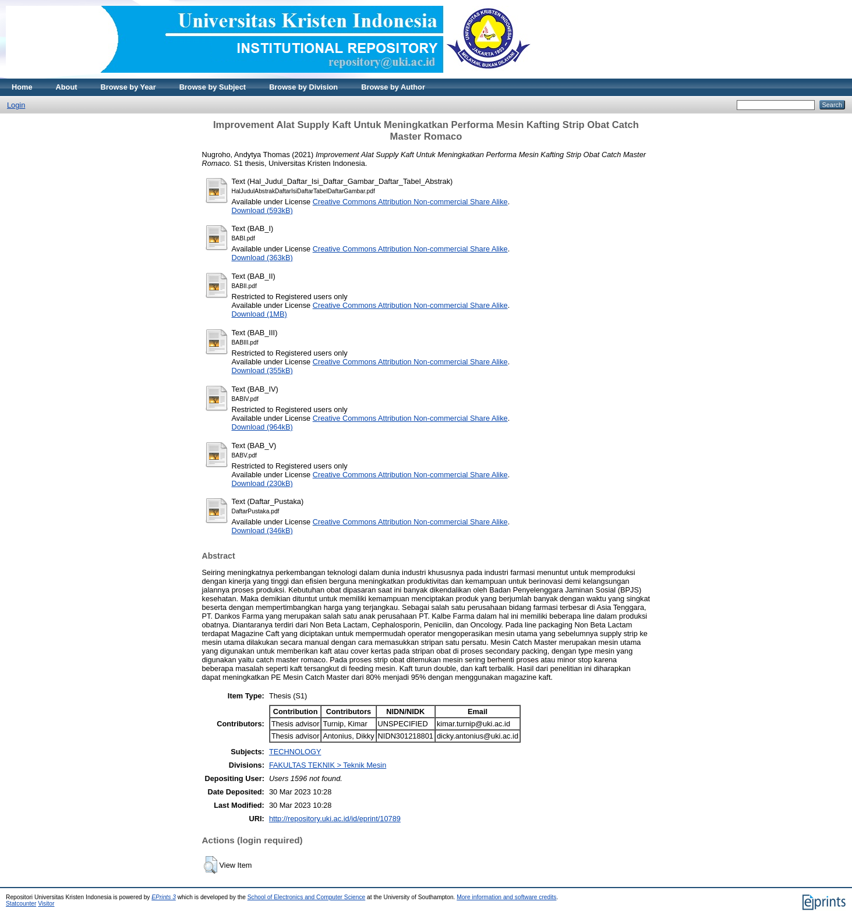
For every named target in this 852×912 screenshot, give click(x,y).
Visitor (46, 903)
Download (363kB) (262, 257)
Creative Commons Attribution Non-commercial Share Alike (410, 201)
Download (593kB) (262, 210)
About (66, 87)
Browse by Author (393, 87)
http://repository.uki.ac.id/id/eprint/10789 (335, 818)
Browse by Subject (212, 87)
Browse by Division (303, 87)
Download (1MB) (259, 314)
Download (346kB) (262, 530)
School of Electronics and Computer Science (307, 897)
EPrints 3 (163, 897)
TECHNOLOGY (295, 751)
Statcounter (21, 903)
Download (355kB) (262, 370)
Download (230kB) (262, 483)
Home (22, 87)
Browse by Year (128, 87)
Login (16, 105)
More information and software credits (506, 897)
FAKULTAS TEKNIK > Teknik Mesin (327, 765)
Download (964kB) (262, 427)
